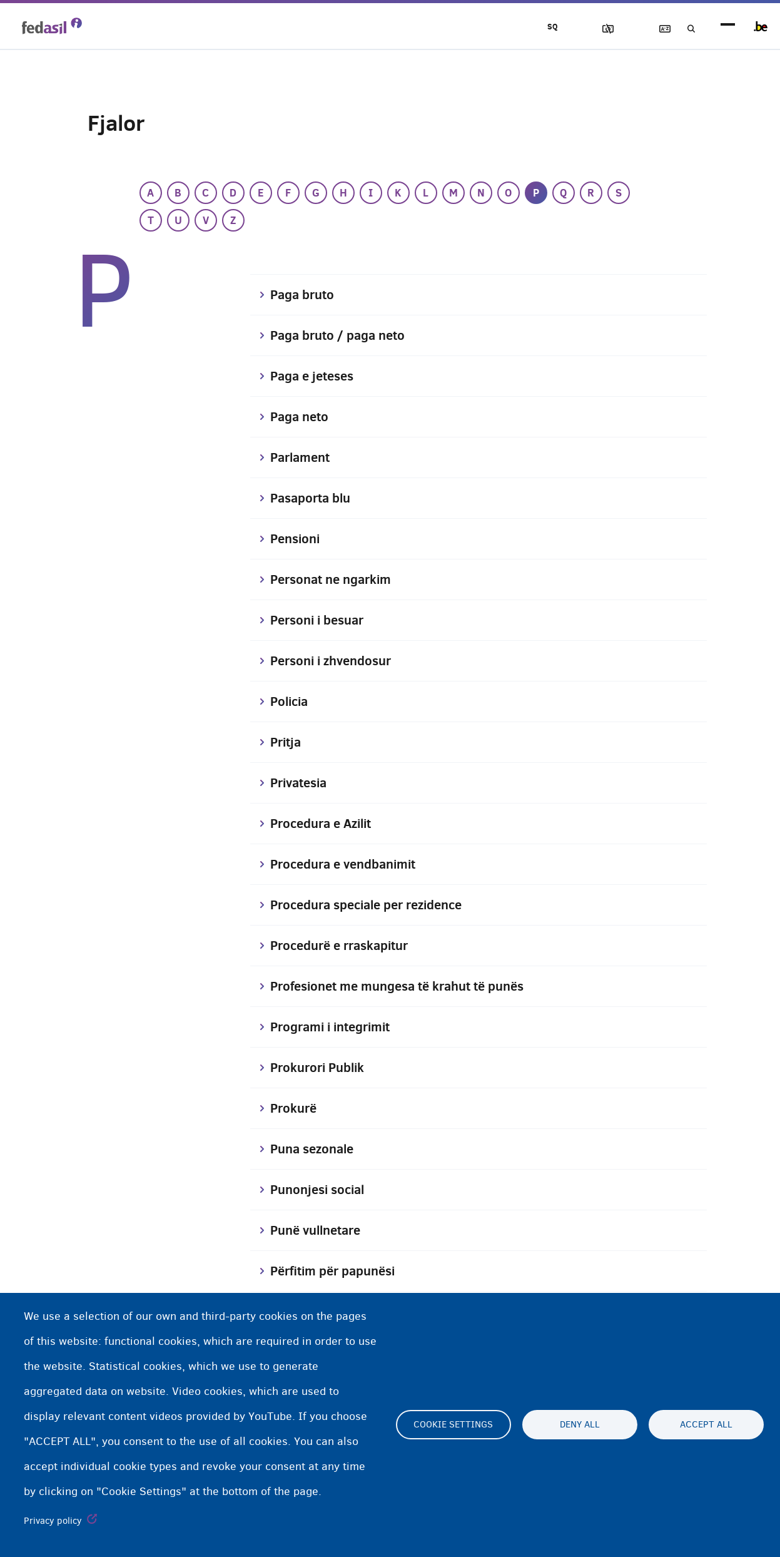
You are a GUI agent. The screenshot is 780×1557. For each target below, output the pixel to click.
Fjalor (649, 29)
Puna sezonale (315, 1149)
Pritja (287, 742)
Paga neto (301, 416)
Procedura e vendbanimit (349, 864)
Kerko (685, 29)
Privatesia (301, 782)
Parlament (302, 457)
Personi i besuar (321, 620)
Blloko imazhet (578, 29)
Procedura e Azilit (325, 823)
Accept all (706, 1425)
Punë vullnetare (319, 1230)
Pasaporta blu (313, 498)
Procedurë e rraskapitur (345, 945)
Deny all (580, 1425)
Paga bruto (304, 294)
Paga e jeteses (315, 376)
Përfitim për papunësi (338, 1271)
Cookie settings (453, 1425)
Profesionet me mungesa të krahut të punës (407, 986)
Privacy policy (53, 1520)
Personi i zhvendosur (335, 660)
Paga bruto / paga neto (342, 335)
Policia (290, 701)
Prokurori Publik (320, 1067)
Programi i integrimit (335, 1027)
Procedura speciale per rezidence (374, 905)
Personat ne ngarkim (335, 579)
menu (728, 26)
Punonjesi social (321, 1189)
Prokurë (295, 1108)
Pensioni (297, 538)
